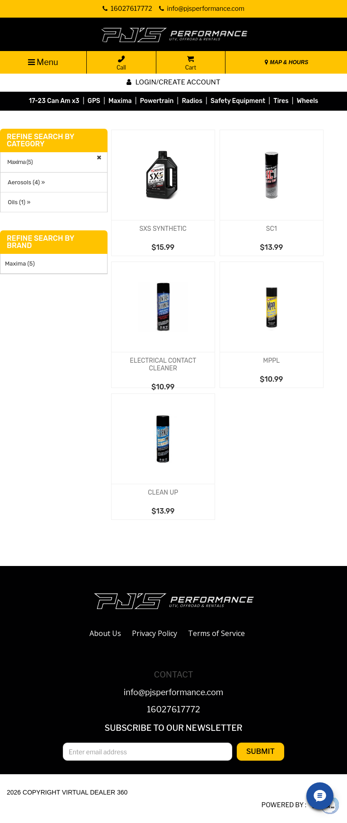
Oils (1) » (17, 202)
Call (121, 63)
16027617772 (173, 710)
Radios (192, 101)
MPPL (271, 361)
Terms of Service (216, 633)
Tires (280, 101)
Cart (190, 63)
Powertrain (157, 101)
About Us (105, 633)
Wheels (308, 101)
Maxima (120, 101)
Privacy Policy (154, 633)
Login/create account (173, 82)
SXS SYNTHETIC (163, 229)
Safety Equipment (238, 101)
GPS (94, 101)
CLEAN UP (163, 492)
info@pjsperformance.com (173, 692)
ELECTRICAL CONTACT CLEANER (163, 364)
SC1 (271, 229)
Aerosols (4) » (25, 182)
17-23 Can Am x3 (54, 101)
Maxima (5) (20, 162)
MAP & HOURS (286, 62)
